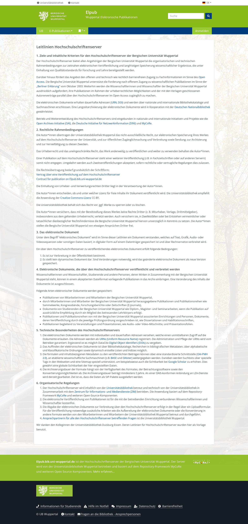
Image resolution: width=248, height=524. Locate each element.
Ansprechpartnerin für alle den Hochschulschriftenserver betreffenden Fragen (89, 418)
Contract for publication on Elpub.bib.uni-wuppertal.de (69, 179)
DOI (120, 102)
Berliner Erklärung (48, 86)
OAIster (127, 358)
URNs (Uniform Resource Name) (118, 339)
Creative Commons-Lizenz (75, 198)
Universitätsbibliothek (119, 388)
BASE (114, 358)
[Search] (186, 16)
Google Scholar (177, 362)
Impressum (121, 506)
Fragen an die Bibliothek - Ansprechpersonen (109, 514)
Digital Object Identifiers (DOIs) (127, 343)
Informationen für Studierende (58, 506)
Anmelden (202, 31)
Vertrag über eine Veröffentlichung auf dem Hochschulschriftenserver (78, 174)
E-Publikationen (59, 31)
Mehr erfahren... (104, 471)
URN (114, 102)
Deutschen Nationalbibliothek (192, 107)
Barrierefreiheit (170, 506)
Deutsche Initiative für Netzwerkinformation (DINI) (106, 123)
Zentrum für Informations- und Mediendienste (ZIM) (105, 391)
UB (41, 31)
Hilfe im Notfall (96, 506)
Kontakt (67, 514)
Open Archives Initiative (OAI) (53, 123)
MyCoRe (147, 123)
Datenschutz (144, 506)
